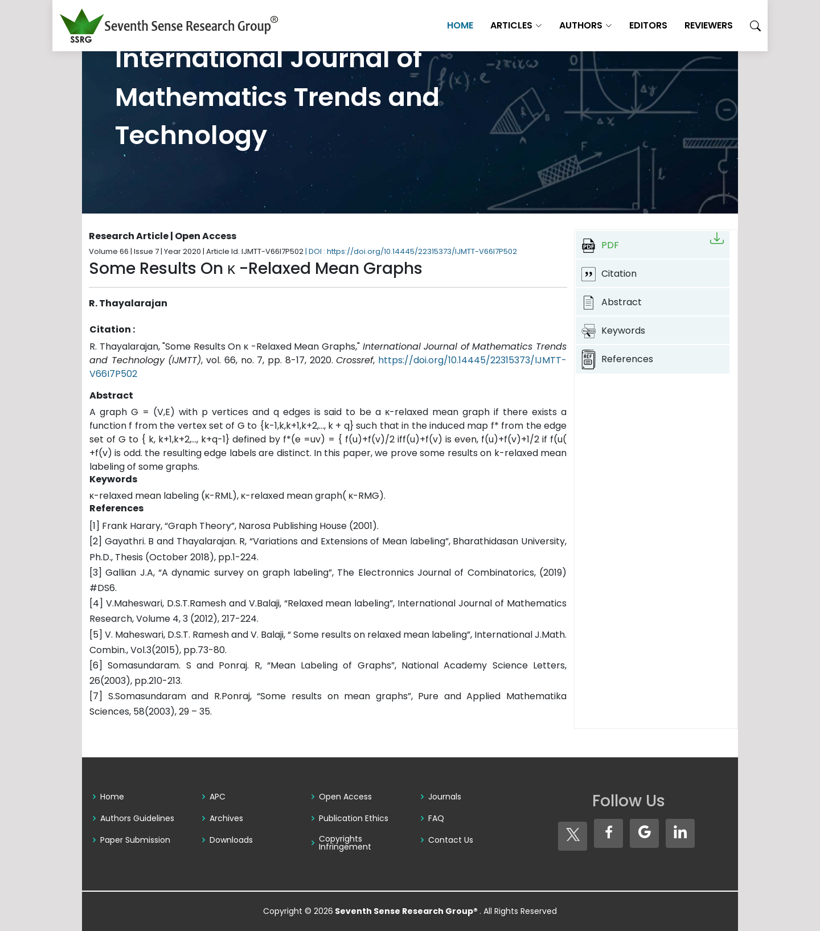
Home (430, 25)
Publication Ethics (353, 818)
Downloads (231, 840)
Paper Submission (135, 840)
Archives (226, 818)
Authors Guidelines (137, 818)
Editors (619, 25)
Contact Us (450, 840)
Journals (444, 797)
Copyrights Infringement (345, 843)
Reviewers (679, 25)
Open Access (345, 797)
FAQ (436, 818)
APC (218, 797)
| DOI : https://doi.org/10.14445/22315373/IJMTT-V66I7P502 (411, 251)
